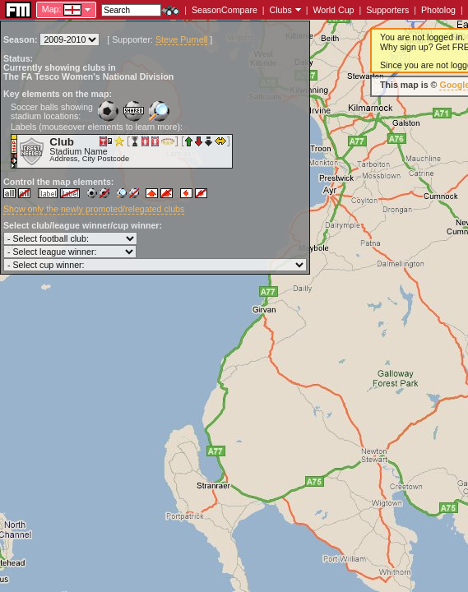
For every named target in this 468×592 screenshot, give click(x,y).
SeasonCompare (224, 10)
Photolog (438, 10)
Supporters (387, 10)
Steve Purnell (181, 39)
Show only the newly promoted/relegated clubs (93, 209)
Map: (52, 9)
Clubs (281, 10)
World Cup (333, 10)
